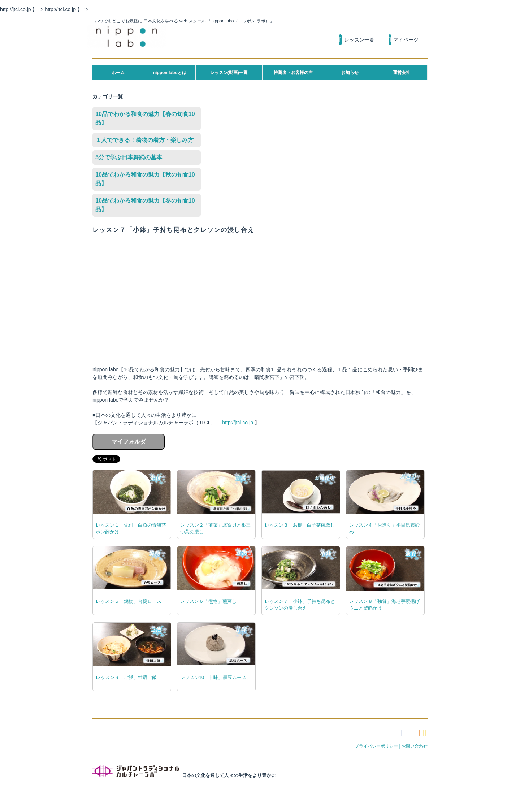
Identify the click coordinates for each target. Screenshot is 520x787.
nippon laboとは (169, 72)
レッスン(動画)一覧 (229, 72)
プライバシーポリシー (376, 746)
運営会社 (401, 72)
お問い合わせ (415, 746)
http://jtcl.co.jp (237, 422)
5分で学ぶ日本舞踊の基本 (128, 157)
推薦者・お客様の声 (293, 72)
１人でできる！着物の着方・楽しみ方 (144, 140)
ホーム (118, 72)
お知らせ (350, 72)
